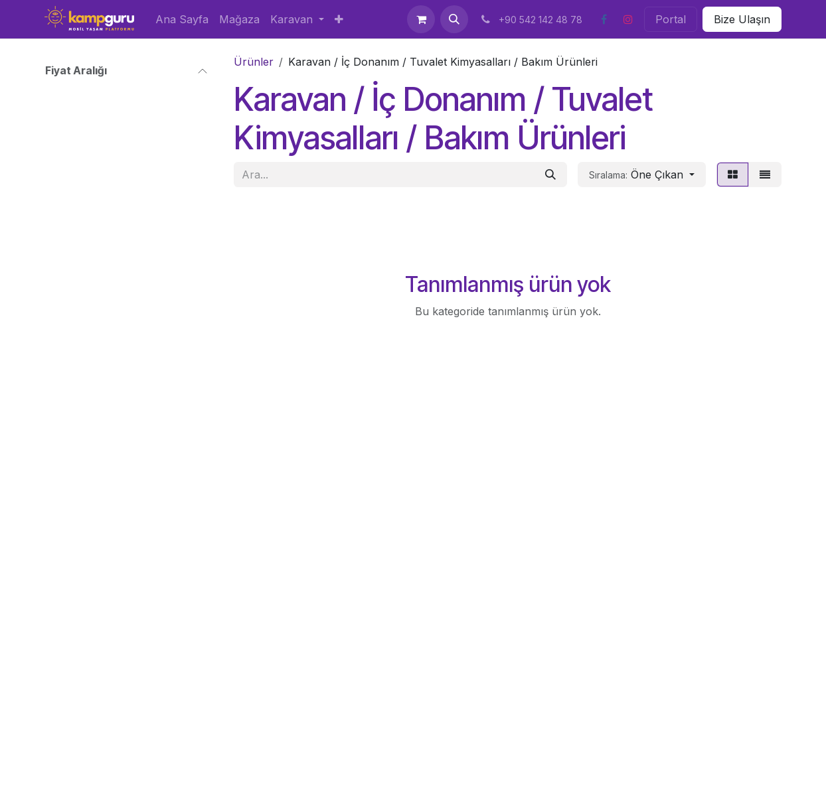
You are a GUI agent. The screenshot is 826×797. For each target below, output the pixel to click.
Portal (670, 19)
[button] (454, 19)
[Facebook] (603, 19)
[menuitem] (182, 19)
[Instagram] (628, 19)
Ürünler (254, 61)
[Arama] (550, 174)
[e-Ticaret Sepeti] (421, 19)
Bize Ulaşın (742, 19)
